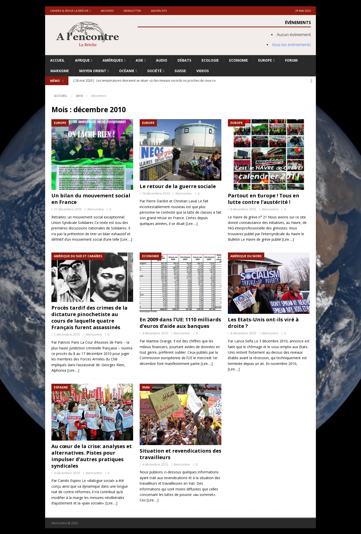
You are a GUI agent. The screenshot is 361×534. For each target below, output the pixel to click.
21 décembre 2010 (67, 208)
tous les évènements (291, 44)
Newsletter (132, 11)
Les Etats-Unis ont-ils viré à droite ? (263, 322)
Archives (107, 11)
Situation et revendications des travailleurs (180, 453)
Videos (202, 70)
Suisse (180, 70)
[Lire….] (126, 239)
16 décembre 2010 (156, 193)
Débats (184, 60)
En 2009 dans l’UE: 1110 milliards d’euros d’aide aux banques (180, 322)
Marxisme (59, 70)
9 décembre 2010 (243, 208)
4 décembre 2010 (155, 333)
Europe (265, 60)
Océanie (126, 70)
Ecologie (210, 60)
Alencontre (95, 208)
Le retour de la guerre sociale (178, 185)
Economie (238, 60)
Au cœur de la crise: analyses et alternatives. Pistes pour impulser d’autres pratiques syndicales (91, 455)
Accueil (57, 60)
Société (154, 70)
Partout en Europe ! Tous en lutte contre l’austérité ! (263, 198)
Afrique (82, 60)
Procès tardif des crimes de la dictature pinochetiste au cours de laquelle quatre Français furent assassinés (89, 317)
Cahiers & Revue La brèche (69, 11)
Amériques (113, 60)
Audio (161, 60)
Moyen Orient (92, 70)
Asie (139, 60)
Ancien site (159, 11)
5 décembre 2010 (67, 334)
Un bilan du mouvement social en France (90, 198)
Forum (291, 60)
